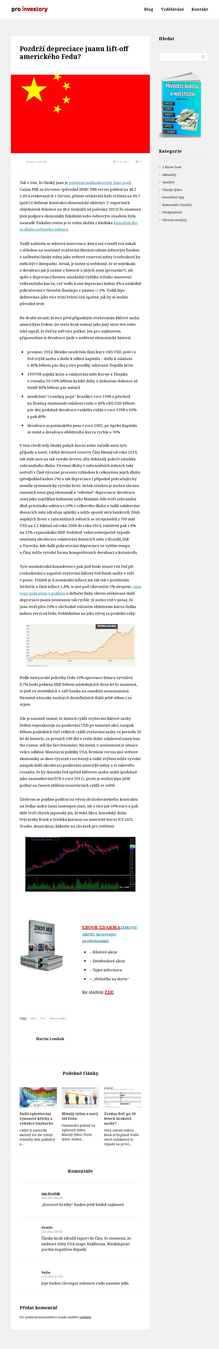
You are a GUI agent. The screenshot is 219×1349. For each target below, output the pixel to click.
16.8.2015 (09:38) (52, 1198)
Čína (33, 1018)
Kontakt (200, 9)
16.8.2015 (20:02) (52, 1232)
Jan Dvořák (50, 1193)
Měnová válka (57, 1018)
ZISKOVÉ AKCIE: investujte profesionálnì (109, 934)
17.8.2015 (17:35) (52, 1276)
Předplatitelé (172, 212)
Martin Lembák (36, 162)
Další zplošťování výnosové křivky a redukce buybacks (36, 1118)
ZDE (109, 992)
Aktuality (169, 175)
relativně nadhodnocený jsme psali (99, 182)
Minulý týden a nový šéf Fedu (80, 1116)
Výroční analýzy (174, 220)
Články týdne (172, 190)
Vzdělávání (172, 9)
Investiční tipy (173, 197)
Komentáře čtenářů (177, 205)
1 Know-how (171, 167)
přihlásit (85, 1317)
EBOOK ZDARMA (101, 927)
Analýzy (168, 182)
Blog (148, 9)
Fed (42, 1018)
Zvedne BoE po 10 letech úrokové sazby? (119, 1118)
